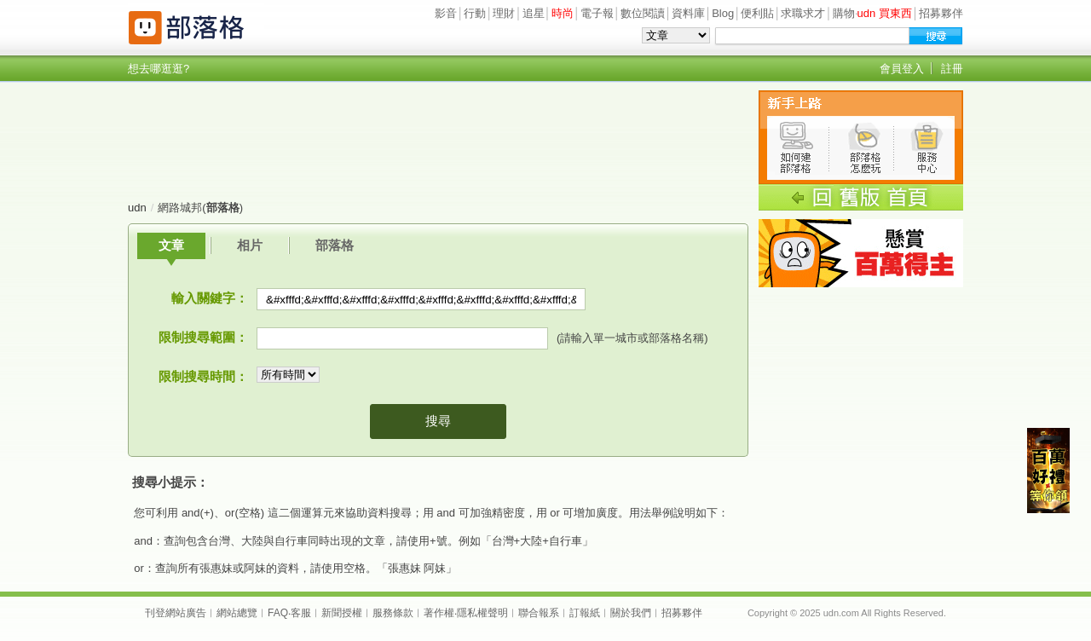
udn (137, 207)
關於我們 (630, 613)
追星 (533, 13)
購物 (844, 13)
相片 (250, 245)
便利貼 (757, 13)
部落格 (334, 245)
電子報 (597, 13)
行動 (475, 13)
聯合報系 (538, 613)
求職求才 (803, 13)
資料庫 (688, 13)
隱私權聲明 (482, 613)
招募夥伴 (941, 13)
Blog (723, 13)
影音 (446, 13)
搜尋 (438, 420)
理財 (504, 13)
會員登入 (902, 68)
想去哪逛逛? (158, 68)
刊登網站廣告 (175, 613)
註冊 (952, 68)
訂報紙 (584, 613)
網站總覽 (236, 613)
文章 (171, 245)
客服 (301, 613)
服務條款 (392, 613)
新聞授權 (341, 613)
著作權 (439, 613)
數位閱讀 (643, 13)
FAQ (278, 613)
